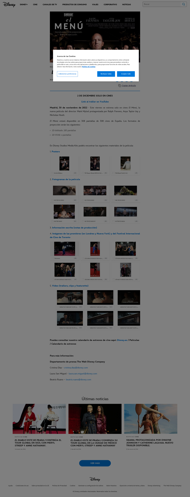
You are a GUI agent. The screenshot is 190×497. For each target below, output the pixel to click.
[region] (96, 66)
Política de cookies (88, 67)
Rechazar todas (106, 74)
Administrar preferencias (67, 74)
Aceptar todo (126, 74)
